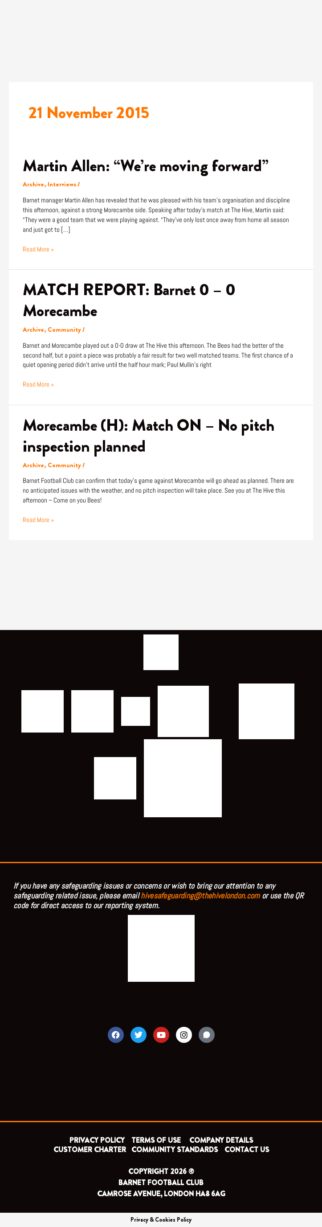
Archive (33, 184)
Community (64, 329)
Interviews (62, 184)
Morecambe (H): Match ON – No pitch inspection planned (148, 436)
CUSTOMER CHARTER (89, 1150)
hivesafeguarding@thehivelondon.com (200, 895)
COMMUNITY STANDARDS (174, 1150)
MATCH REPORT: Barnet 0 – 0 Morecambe (129, 300)
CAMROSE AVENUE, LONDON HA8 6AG (161, 1194)
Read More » (38, 249)
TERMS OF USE (157, 1140)
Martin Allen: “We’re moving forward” (146, 165)
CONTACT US (246, 1150)
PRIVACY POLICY (97, 1140)
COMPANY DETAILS (221, 1140)
